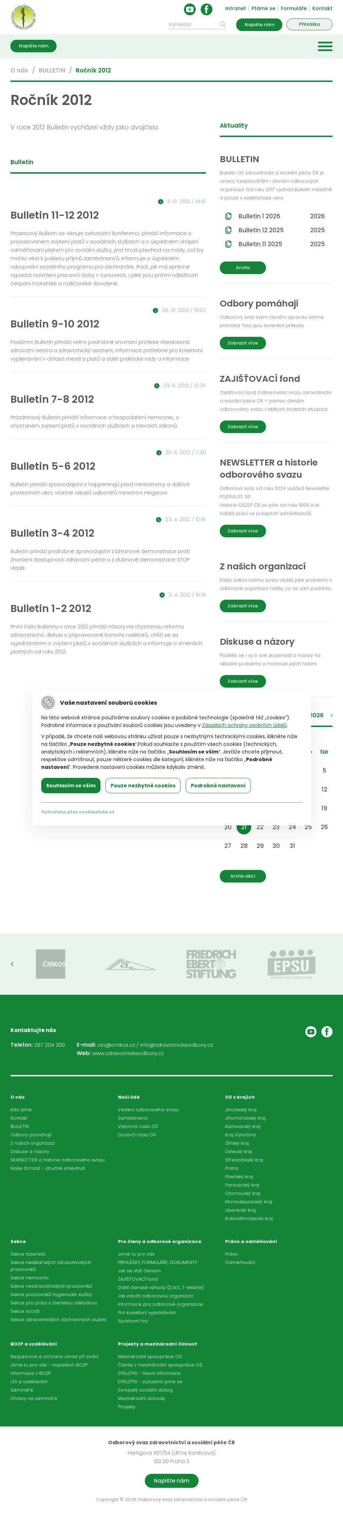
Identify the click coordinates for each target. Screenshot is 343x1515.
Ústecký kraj (238, 1151)
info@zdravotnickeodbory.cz (176, 1044)
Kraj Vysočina (240, 1134)
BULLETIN (52, 70)
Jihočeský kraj (240, 1109)
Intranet (235, 8)
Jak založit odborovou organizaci (155, 1296)
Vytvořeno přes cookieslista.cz (77, 812)
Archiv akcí (242, 876)
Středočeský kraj (244, 1160)
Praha (231, 1168)
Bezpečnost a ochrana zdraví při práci (54, 1356)
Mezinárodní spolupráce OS (150, 1356)
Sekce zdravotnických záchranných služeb (58, 1319)
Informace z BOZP (30, 1373)
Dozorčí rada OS (137, 1134)
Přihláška (309, 24)
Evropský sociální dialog (145, 1390)
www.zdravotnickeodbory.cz (128, 1053)
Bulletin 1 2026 (282, 216)
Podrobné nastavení (218, 785)
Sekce (18, 1241)
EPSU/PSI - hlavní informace (149, 1373)
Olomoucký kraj (242, 1193)
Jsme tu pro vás (136, 1254)
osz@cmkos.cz (116, 1044)
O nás (19, 70)
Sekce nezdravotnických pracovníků (51, 1286)
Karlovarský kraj (242, 1126)
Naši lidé (129, 1097)
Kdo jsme (21, 1109)
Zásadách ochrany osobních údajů (244, 725)
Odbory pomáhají (30, 1134)
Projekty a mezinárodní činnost (157, 1344)
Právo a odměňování (251, 1241)
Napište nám (259, 24)
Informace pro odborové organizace (160, 1304)
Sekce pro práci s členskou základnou (53, 1303)
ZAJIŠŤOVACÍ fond (138, 1279)
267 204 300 (49, 1044)
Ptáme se (263, 8)
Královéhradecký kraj (249, 1218)
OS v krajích (240, 1097)
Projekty (126, 1406)
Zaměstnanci (133, 1118)
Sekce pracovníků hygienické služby (51, 1294)
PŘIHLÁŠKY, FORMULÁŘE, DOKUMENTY (157, 1262)
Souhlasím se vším (71, 785)
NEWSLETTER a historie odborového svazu (57, 1160)
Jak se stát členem (139, 1270)
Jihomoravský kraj (245, 1118)
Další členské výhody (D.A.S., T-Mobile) (161, 1287)
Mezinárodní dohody (141, 1398)
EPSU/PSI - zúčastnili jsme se (150, 1381)
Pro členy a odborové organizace (159, 1241)
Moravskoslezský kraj (248, 1201)
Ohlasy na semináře (33, 1398)
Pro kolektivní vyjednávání (147, 1312)
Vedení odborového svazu (148, 1109)
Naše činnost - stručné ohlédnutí (47, 1168)
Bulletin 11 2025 (282, 244)
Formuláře (294, 8)
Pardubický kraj (242, 1185)
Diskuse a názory (29, 1151)
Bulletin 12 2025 (282, 230)
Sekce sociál (24, 1311)
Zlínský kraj (237, 1143)
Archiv (243, 267)
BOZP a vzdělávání (33, 1344)
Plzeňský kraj (239, 1176)
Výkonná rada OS (138, 1126)
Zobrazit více (243, 343)
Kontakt (322, 8)
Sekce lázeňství (27, 1254)
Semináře (21, 1390)
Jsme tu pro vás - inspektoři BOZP (49, 1365)
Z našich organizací (32, 1143)
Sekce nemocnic (29, 1277)
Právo (231, 1254)
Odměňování (240, 1262)
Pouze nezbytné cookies (143, 785)
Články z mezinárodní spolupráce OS (160, 1365)
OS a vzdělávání (28, 1381)
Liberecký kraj (240, 1210)
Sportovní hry (133, 1321)
